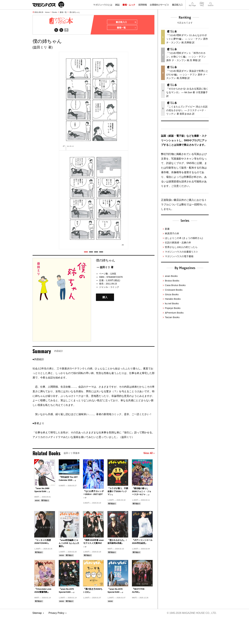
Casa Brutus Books (175, 285)
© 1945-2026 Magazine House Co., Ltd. (191, 613)
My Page (192, 3)
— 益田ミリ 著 (105, 267)
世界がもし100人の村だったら (181, 247)
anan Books (171, 276)
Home (47, 12)
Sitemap (37, 613)
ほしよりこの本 (184, 238)
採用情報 (142, 5)
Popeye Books (172, 308)
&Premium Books (174, 312)
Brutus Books (172, 280)
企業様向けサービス (159, 5)
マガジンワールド (48, 4)
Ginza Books (171, 294)
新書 (167, 228)
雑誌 (117, 5)
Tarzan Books (172, 317)
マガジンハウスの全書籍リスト (181, 251)
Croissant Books (173, 289)
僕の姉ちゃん (74, 12)
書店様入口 (177, 5)
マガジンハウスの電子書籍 (179, 256)
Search (210, 3)
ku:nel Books (172, 303)
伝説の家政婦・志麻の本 (178, 242)
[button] (86, 252)
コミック (114, 287)
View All (149, 453)
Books (54, 12)
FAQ (201, 3)
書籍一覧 (63, 12)
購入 (105, 297)
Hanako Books (173, 298)
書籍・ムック (128, 5)
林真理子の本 (172, 233)
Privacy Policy (56, 613)
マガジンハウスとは (102, 5)
